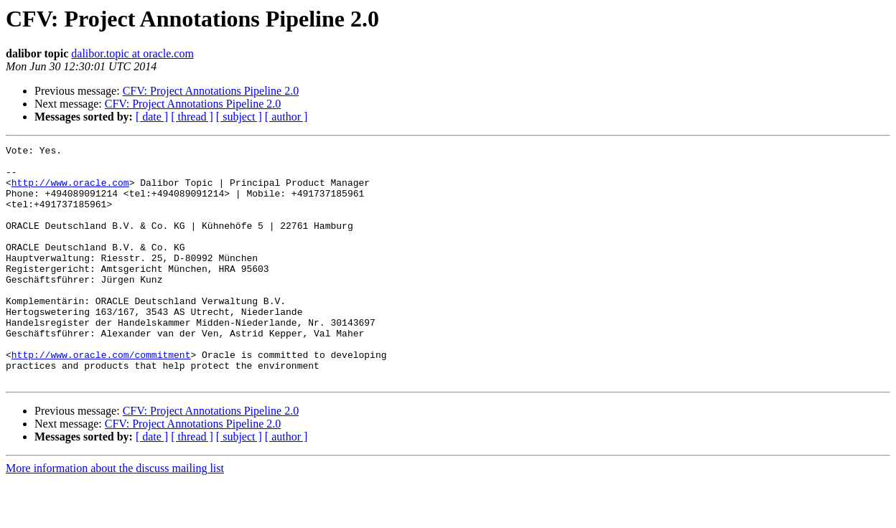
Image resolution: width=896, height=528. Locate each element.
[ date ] (152, 116)
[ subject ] (239, 116)
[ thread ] (192, 116)
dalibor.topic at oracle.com (132, 53)
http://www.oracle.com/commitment (101, 397)
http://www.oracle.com (70, 190)
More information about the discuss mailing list (115, 515)
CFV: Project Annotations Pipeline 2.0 (211, 91)
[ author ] (286, 116)
